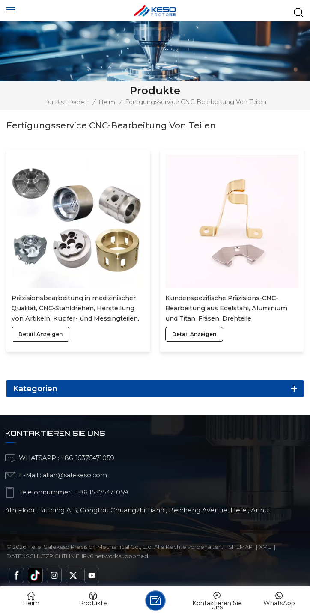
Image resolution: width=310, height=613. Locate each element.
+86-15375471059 (87, 458)
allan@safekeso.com (75, 475)
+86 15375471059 (101, 492)
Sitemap (240, 546)
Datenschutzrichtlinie (42, 556)
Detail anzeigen (40, 334)
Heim (106, 102)
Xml (265, 546)
